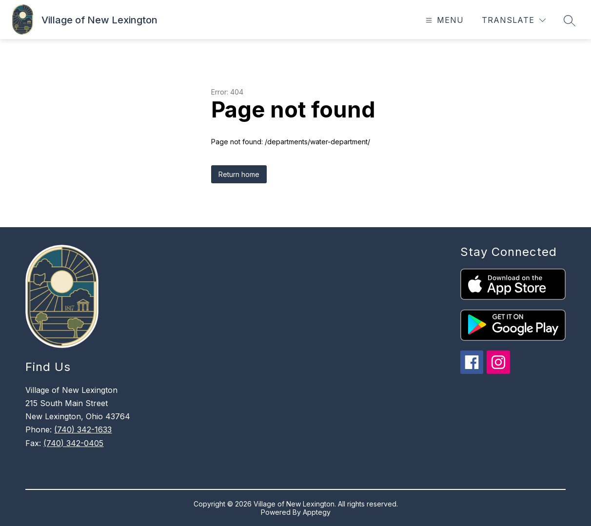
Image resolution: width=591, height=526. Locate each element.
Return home (238, 174)
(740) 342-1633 (83, 429)
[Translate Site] (513, 20)
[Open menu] (443, 20)
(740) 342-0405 (73, 443)
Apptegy (317, 512)
